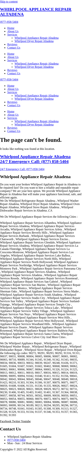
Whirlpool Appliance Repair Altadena (37, 37)
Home (10, 28)
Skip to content (9, 1)
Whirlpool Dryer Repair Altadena (34, 41)
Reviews (12, 44)
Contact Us (13, 47)
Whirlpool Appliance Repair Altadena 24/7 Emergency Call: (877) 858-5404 (35, 159)
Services (12, 34)
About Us (13, 31)
